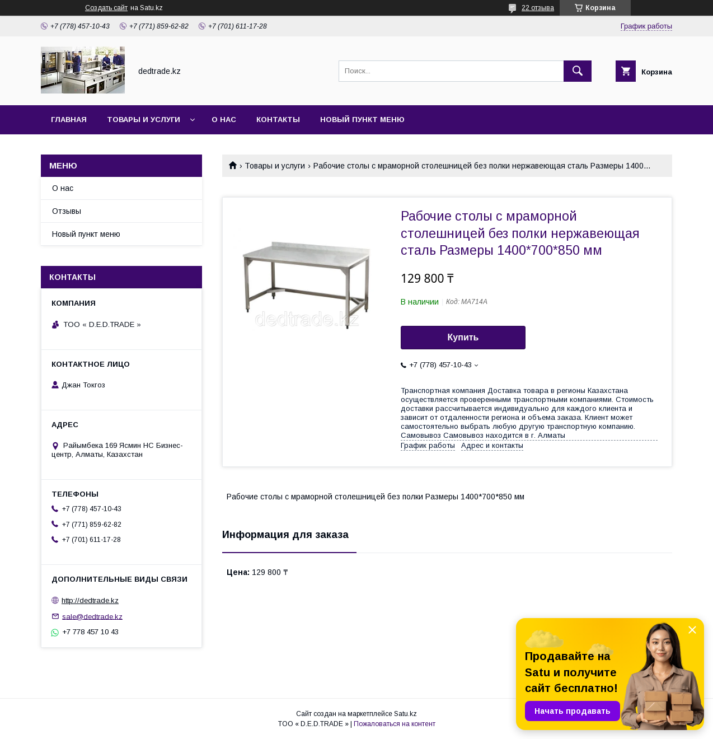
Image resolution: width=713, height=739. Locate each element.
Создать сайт (106, 8)
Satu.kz (405, 714)
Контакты (278, 119)
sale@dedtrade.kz (92, 616)
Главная (69, 119)
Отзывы (66, 211)
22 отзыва (538, 8)
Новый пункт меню (362, 119)
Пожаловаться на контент (394, 724)
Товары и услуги (143, 119)
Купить (463, 337)
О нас (224, 119)
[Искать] (578, 71)
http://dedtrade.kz (90, 600)
